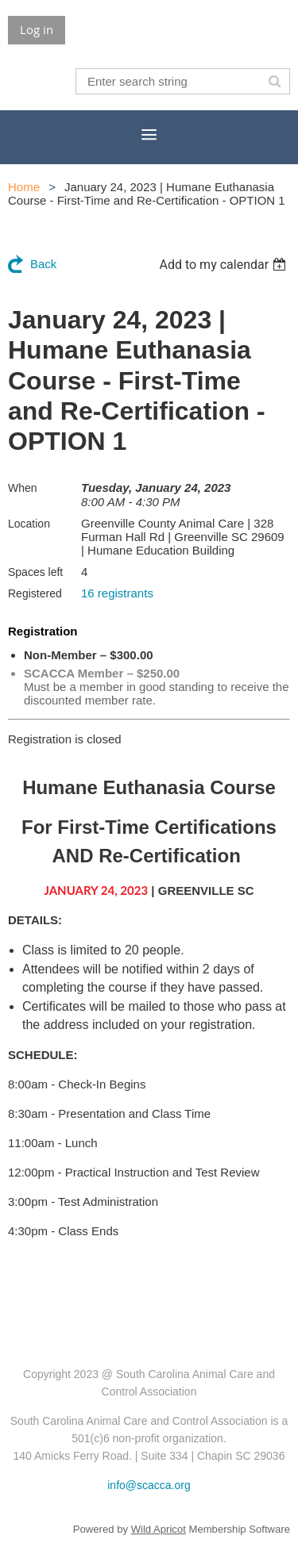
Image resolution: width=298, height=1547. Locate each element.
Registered (35, 593)
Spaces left (35, 572)
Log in (36, 29)
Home (24, 187)
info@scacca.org (148, 1485)
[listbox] (224, 264)
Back (43, 264)
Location (29, 523)
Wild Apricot (158, 1529)
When (22, 488)
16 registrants (117, 593)
